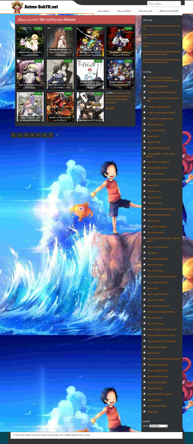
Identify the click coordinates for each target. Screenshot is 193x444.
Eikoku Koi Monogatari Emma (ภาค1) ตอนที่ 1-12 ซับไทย (30, 118)
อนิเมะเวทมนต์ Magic (155, 300)
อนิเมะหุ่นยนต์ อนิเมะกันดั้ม (157, 259)
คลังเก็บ (146, 426)
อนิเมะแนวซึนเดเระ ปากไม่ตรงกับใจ (161, 341)
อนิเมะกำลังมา (153, 136)
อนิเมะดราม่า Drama (155, 174)
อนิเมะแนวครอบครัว (155, 324)
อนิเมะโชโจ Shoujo (155, 388)
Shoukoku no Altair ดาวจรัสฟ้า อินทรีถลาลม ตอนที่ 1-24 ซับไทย (120, 85)
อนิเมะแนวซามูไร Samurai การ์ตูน (160, 335)
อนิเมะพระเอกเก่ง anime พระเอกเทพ (161, 209)
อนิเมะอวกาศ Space (155, 265)
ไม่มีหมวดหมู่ (152, 412)
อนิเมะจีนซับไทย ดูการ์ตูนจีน (158, 148)
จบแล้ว (109, 108)
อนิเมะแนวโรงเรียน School (157, 377)
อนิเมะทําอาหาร (153, 191)
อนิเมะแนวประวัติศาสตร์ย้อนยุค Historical (163, 359)
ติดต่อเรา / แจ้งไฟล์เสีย (169, 11)
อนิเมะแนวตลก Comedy (156, 347)
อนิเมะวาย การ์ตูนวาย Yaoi (158, 247)
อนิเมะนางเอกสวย (154, 197)
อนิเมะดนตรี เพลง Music (156, 168)
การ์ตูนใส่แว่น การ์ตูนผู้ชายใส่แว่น (160, 119)
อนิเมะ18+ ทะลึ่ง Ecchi (156, 130)
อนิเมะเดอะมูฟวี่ (145, 11)
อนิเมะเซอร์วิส (152, 288)
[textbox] (164, 4)
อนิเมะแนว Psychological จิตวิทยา (161, 312)
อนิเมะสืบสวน (152, 253)
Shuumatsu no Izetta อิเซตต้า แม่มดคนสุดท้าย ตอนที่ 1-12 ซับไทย (90, 85)
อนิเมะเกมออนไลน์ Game (157, 282)
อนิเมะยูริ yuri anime (155, 233)
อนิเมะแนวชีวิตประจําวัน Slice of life (161, 329)
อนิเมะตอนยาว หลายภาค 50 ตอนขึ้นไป (162, 180)
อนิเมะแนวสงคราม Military (157, 365)
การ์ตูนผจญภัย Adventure (157, 86)
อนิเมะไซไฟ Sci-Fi (154, 400)
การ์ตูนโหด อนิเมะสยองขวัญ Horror (161, 113)
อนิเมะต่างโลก (153, 185)
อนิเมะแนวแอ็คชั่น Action (157, 371)
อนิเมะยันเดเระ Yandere (156, 227)
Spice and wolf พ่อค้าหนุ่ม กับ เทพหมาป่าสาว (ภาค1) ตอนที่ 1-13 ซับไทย (60, 52)
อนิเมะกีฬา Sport (154, 142)
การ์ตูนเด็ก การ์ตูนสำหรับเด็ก (158, 107)
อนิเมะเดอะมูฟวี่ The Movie (158, 294)
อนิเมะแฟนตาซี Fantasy (157, 382)
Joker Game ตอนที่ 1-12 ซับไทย (90, 120)
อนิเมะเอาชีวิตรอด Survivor (158, 306)
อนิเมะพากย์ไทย (124, 11)
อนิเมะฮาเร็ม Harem (155, 271)
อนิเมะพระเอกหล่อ (154, 203)
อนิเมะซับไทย (103, 11)
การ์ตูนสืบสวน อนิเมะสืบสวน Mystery (161, 92)
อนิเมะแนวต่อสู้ (153, 353)
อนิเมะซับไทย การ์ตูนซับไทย (158, 162)
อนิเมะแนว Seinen (154, 318)
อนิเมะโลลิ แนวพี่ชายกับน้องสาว (159, 394)
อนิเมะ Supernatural (155, 125)
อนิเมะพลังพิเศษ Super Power (159, 215)
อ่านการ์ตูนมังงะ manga (156, 406)
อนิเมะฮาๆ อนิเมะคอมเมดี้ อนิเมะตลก (161, 277)
